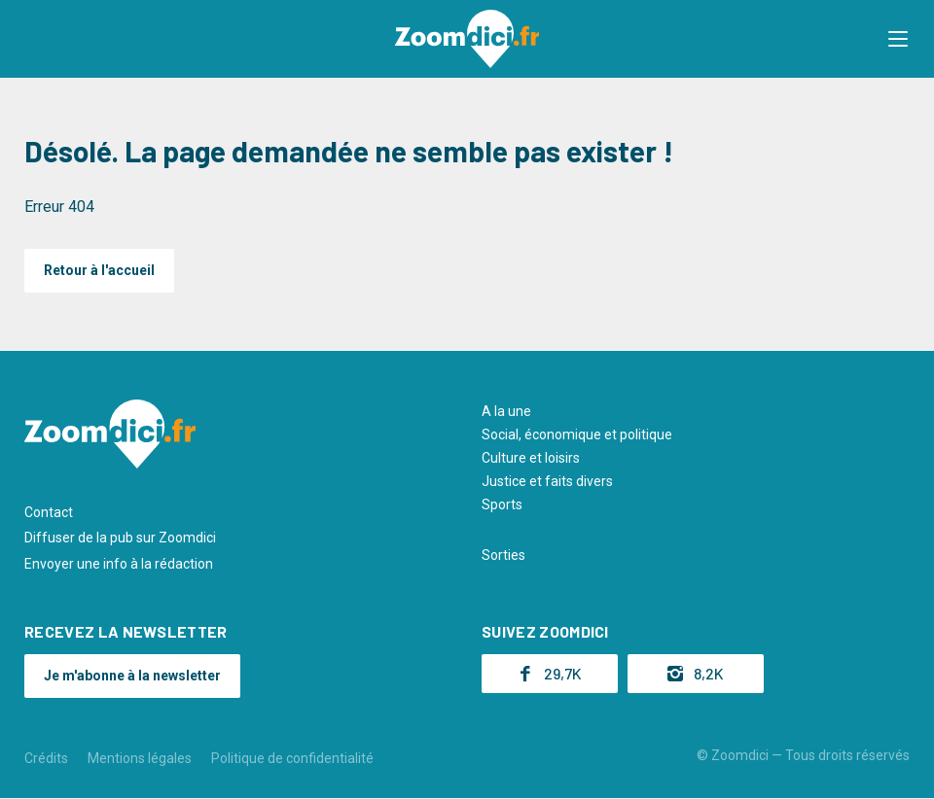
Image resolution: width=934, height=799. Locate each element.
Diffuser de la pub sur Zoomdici (120, 537)
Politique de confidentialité (292, 758)
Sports (502, 504)
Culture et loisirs (531, 458)
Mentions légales (140, 758)
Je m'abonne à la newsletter (132, 675)
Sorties (503, 555)
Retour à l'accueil (99, 270)
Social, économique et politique (577, 434)
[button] (900, 39)
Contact (48, 512)
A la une (506, 411)
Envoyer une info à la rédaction (118, 564)
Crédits (46, 758)
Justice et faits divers (547, 481)
